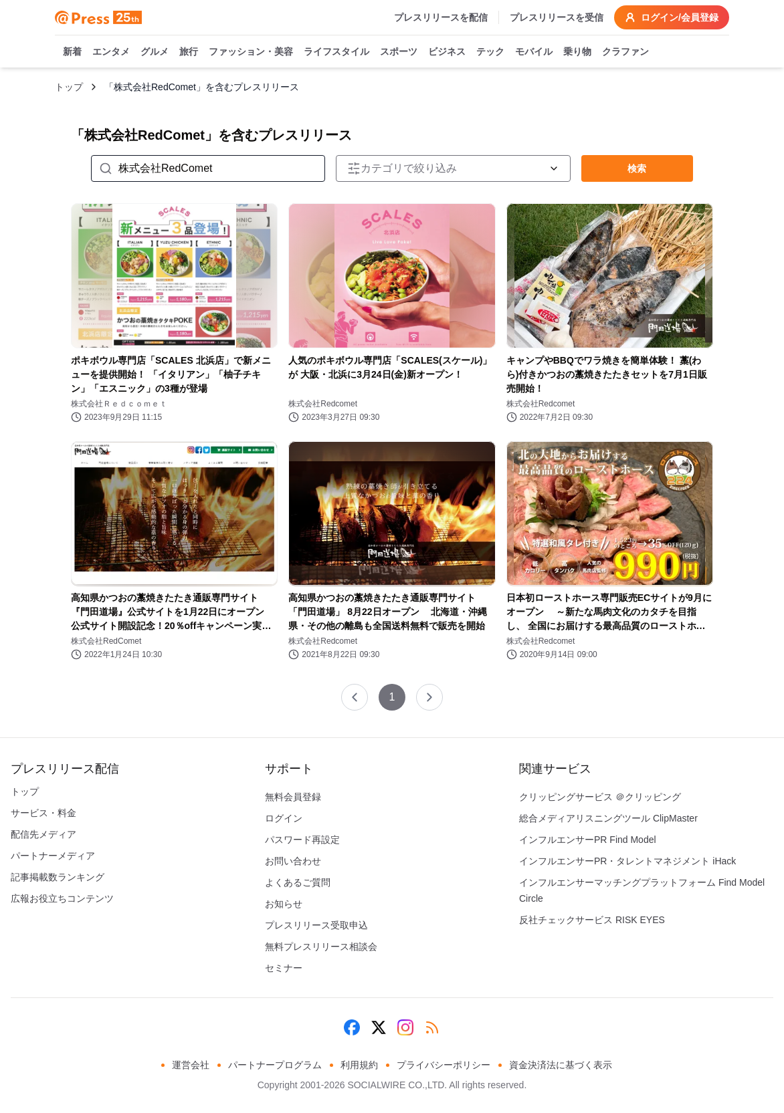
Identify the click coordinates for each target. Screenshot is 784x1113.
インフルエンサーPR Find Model (587, 839)
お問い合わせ (293, 861)
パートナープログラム (275, 1065)
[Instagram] (405, 1027)
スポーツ (398, 52)
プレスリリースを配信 (441, 17)
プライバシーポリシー (443, 1065)
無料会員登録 (293, 796)
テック (490, 52)
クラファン (625, 52)
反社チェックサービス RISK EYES (592, 919)
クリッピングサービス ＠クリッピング (600, 796)
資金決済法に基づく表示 (560, 1065)
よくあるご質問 (297, 882)
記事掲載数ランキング (57, 877)
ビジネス (447, 52)
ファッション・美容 (251, 52)
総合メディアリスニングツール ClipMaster (608, 818)
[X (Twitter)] (379, 1027)
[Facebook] (352, 1027)
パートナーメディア (53, 855)
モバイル (534, 52)
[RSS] (432, 1027)
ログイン (283, 818)
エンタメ (111, 52)
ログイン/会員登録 (671, 17)
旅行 (188, 52)
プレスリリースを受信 (556, 17)
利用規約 (359, 1065)
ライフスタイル (336, 52)
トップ (69, 87)
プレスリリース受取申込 (316, 925)
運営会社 (190, 1065)
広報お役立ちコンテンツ (62, 898)
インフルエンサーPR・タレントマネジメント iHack (627, 861)
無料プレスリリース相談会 (321, 946)
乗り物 (577, 52)
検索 (636, 168)
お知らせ (283, 903)
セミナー (283, 968)
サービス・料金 (43, 813)
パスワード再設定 (302, 839)
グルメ (154, 52)
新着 (72, 52)
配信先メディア (43, 834)
